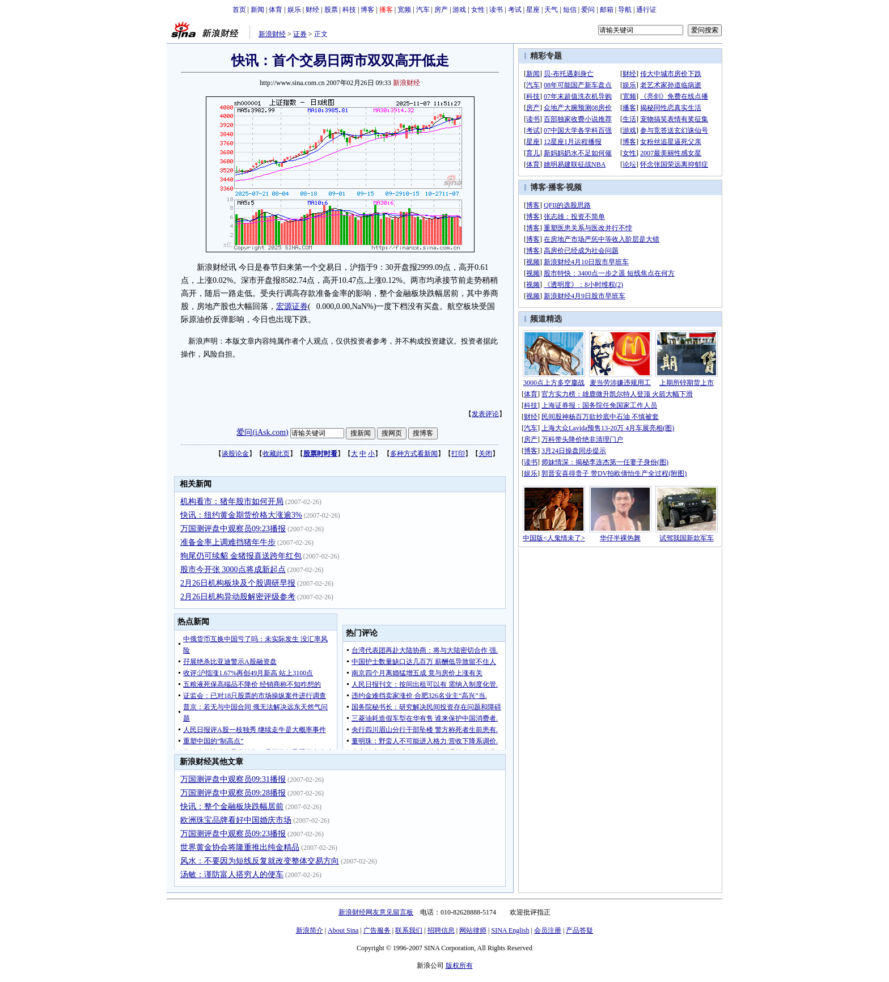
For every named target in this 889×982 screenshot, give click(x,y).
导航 (625, 10)
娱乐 (294, 10)
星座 (533, 10)
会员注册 (547, 930)
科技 (349, 10)
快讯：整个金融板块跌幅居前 (231, 806)
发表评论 (485, 414)
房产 (441, 10)
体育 (275, 10)
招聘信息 (441, 930)
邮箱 (606, 10)
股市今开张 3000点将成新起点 (233, 569)
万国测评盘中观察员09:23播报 (233, 528)
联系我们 (408, 930)
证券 (300, 34)
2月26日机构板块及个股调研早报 (237, 583)
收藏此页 (276, 454)
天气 (551, 10)
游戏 (459, 10)
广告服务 (377, 930)
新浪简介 (309, 930)
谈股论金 (235, 454)
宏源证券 (292, 306)
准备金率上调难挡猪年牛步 (228, 542)
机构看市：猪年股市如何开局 (231, 501)
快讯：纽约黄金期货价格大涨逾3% (241, 515)
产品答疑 (579, 930)
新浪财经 (272, 34)
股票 (331, 10)
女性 (478, 10)
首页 (239, 10)
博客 (367, 10)
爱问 (588, 10)
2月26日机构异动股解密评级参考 (237, 596)
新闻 (257, 10)
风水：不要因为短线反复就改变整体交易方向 (259, 861)
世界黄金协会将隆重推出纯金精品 (239, 847)
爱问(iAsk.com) (262, 432)
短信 (570, 10)
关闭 (485, 454)
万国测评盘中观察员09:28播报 (233, 793)
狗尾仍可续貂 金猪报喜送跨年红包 (241, 556)
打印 (458, 454)
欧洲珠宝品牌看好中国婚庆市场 (235, 820)
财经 (312, 10)
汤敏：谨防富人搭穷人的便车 (231, 874)
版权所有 (459, 966)
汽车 (423, 10)
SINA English (510, 930)
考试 (515, 10)
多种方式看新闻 (414, 454)
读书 (496, 10)
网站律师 (472, 930)
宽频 (404, 10)
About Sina (343, 930)
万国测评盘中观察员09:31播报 (233, 779)
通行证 (646, 10)
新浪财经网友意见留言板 (375, 912)
